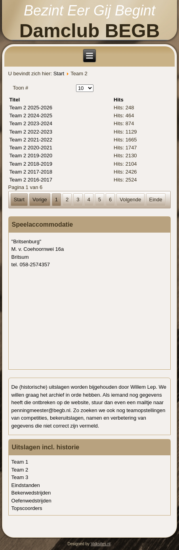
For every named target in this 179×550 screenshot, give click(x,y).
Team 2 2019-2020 (31, 156)
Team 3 (20, 477)
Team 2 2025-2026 (31, 108)
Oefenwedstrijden (31, 501)
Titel (15, 100)
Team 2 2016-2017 (31, 180)
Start (58, 73)
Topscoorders (26, 508)
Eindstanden (25, 485)
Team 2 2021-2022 (31, 140)
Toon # (20, 88)
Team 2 (20, 470)
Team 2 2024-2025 (31, 115)
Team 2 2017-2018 (31, 172)
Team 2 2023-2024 (31, 123)
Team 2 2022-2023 (31, 132)
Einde (155, 199)
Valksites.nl (100, 544)
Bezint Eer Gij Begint (89, 10)
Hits (119, 100)
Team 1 (20, 462)
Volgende (130, 199)
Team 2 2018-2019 (31, 164)
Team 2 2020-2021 (31, 148)
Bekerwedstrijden (31, 493)
